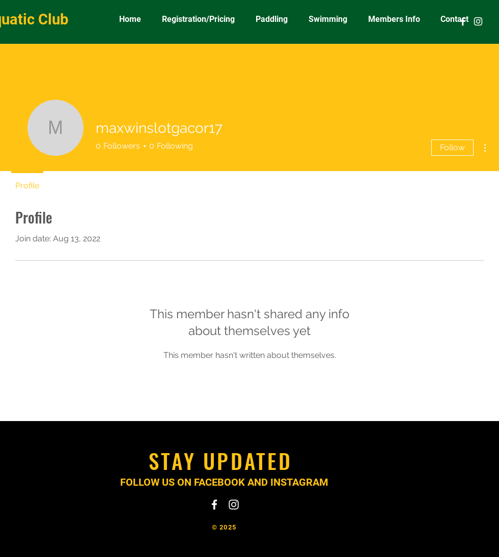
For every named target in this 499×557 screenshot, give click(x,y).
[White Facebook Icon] (462, 21)
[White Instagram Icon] (478, 21)
